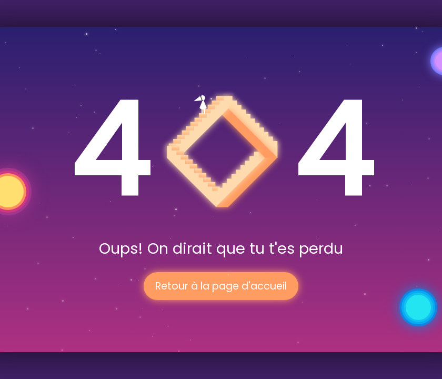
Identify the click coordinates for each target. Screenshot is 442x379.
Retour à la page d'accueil (221, 286)
